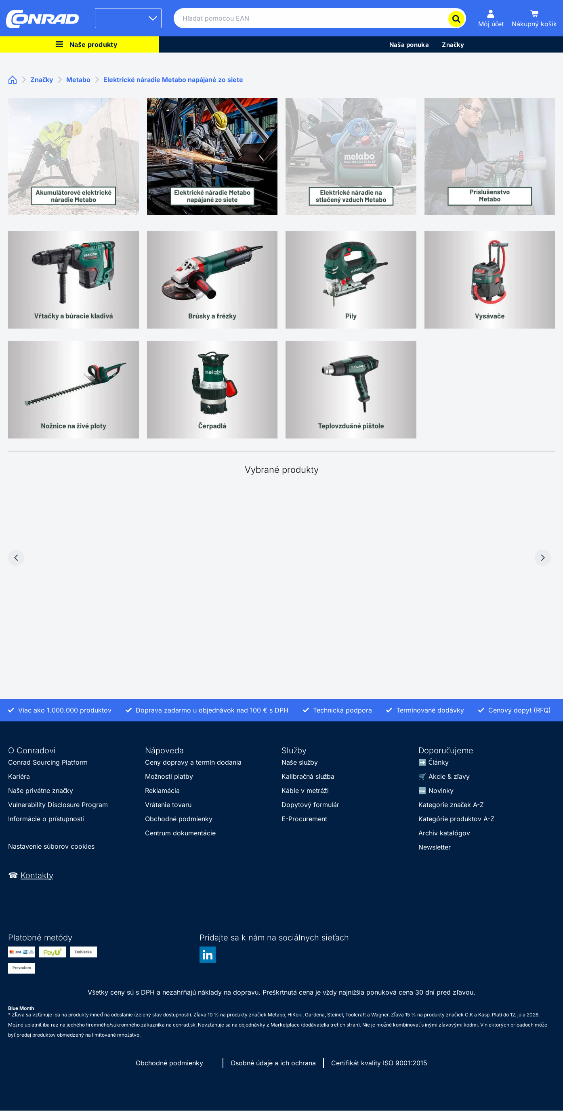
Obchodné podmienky (178, 819)
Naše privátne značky (40, 790)
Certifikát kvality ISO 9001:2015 (379, 1063)
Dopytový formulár (310, 805)
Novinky (441, 790)
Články (439, 762)
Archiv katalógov (444, 833)
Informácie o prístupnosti (46, 819)
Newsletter (434, 847)
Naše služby (300, 762)
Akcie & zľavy (449, 776)
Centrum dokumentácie (180, 833)
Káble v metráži (305, 790)
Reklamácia (162, 790)
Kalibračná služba (308, 776)
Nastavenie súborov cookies (51, 846)
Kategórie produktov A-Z (456, 819)
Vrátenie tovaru (168, 805)
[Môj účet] (491, 18)
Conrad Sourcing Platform (48, 762)
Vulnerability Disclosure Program (58, 805)
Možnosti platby (169, 776)
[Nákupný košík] (534, 18)
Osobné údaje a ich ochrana (273, 1063)
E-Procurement (304, 819)
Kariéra (19, 776)
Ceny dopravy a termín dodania (193, 762)
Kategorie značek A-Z (451, 805)
